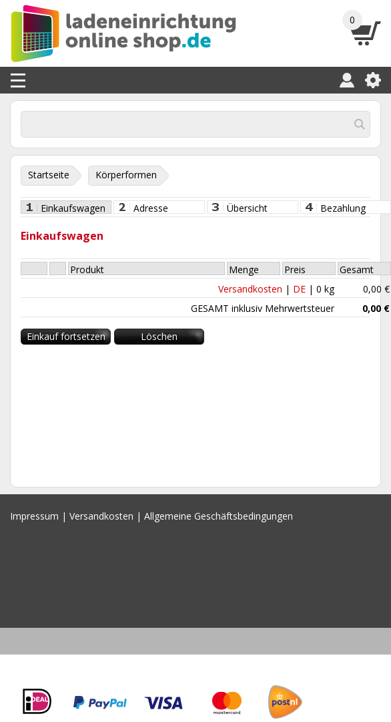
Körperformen (126, 174)
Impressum (34, 516)
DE (299, 289)
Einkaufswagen (73, 208)
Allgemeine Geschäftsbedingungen (218, 516)
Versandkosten (250, 289)
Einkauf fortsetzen (66, 336)
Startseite (48, 174)
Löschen (159, 336)
